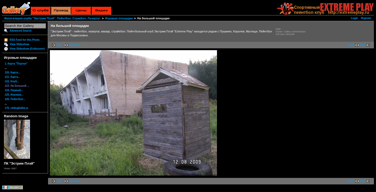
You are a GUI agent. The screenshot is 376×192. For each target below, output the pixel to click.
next (351, 45)
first (59, 45)
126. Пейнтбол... (15, 99)
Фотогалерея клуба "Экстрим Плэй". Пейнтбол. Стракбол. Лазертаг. (52, 18)
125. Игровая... (14, 94)
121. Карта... (12, 76)
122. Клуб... (12, 81)
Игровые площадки (119, 18)
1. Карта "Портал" (16, 63)
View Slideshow (19, 44)
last (363, 45)
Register (366, 18)
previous (75, 45)
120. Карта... (12, 72)
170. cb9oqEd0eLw (16, 108)
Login (354, 18)
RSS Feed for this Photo (24, 39)
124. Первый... (14, 90)
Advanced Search (21, 30)
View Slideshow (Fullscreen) (27, 48)
